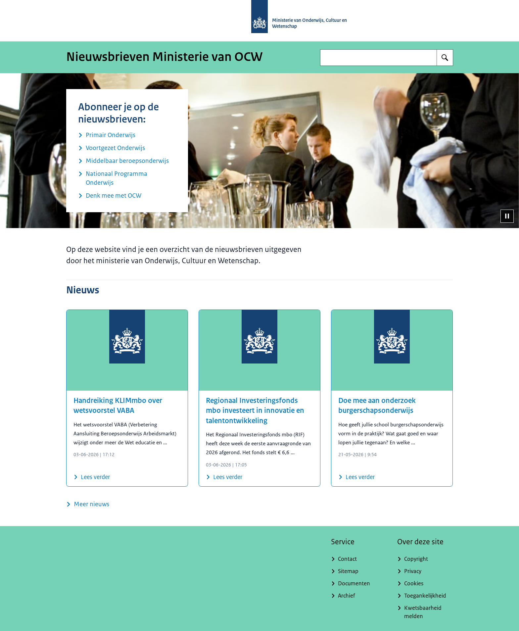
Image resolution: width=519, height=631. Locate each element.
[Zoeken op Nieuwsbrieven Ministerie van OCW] (445, 58)
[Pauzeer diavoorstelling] (507, 216)
